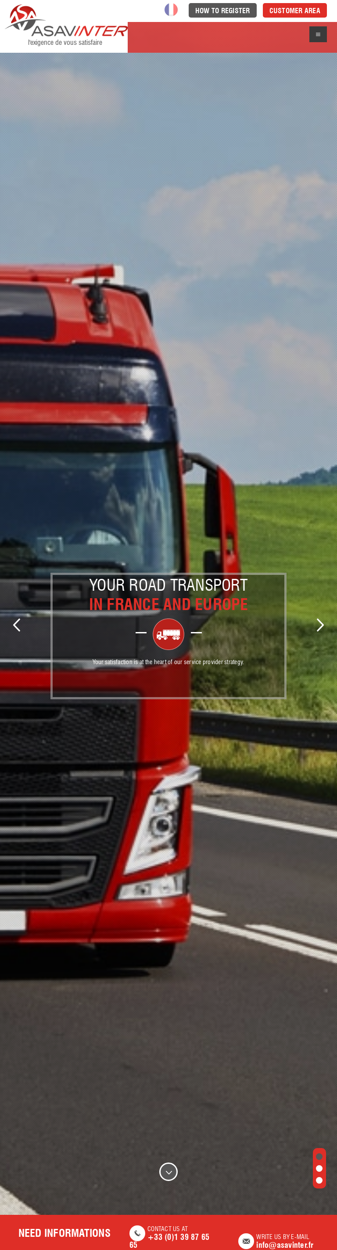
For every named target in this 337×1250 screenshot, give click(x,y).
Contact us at (174, 1237)
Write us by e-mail (278, 1241)
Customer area (294, 11)
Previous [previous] (16, 625)
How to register (222, 11)
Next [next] (320, 625)
